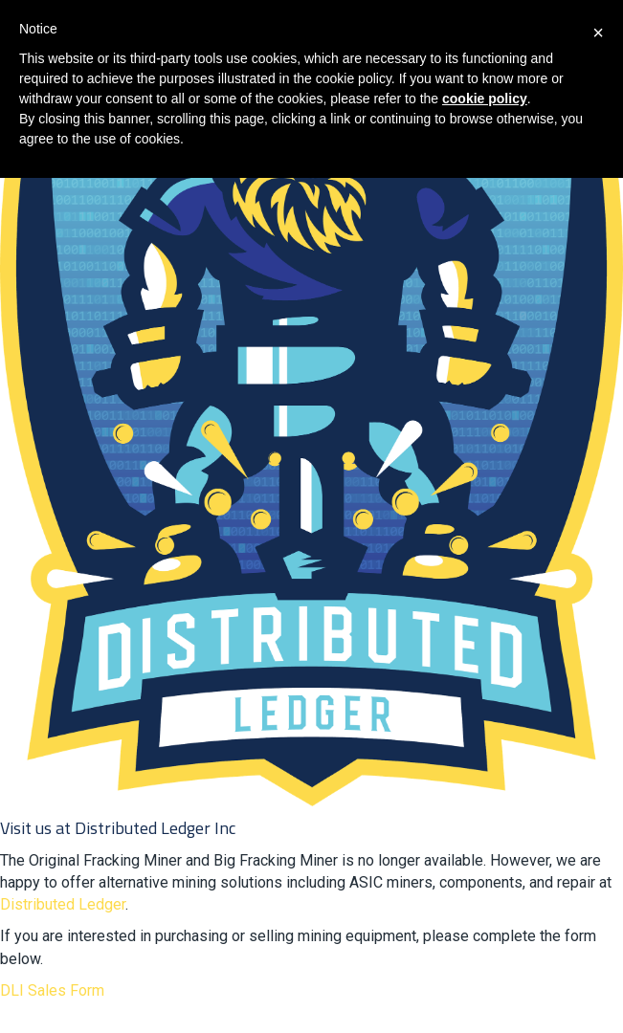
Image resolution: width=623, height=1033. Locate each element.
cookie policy (484, 98)
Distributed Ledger (62, 904)
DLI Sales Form (52, 990)
